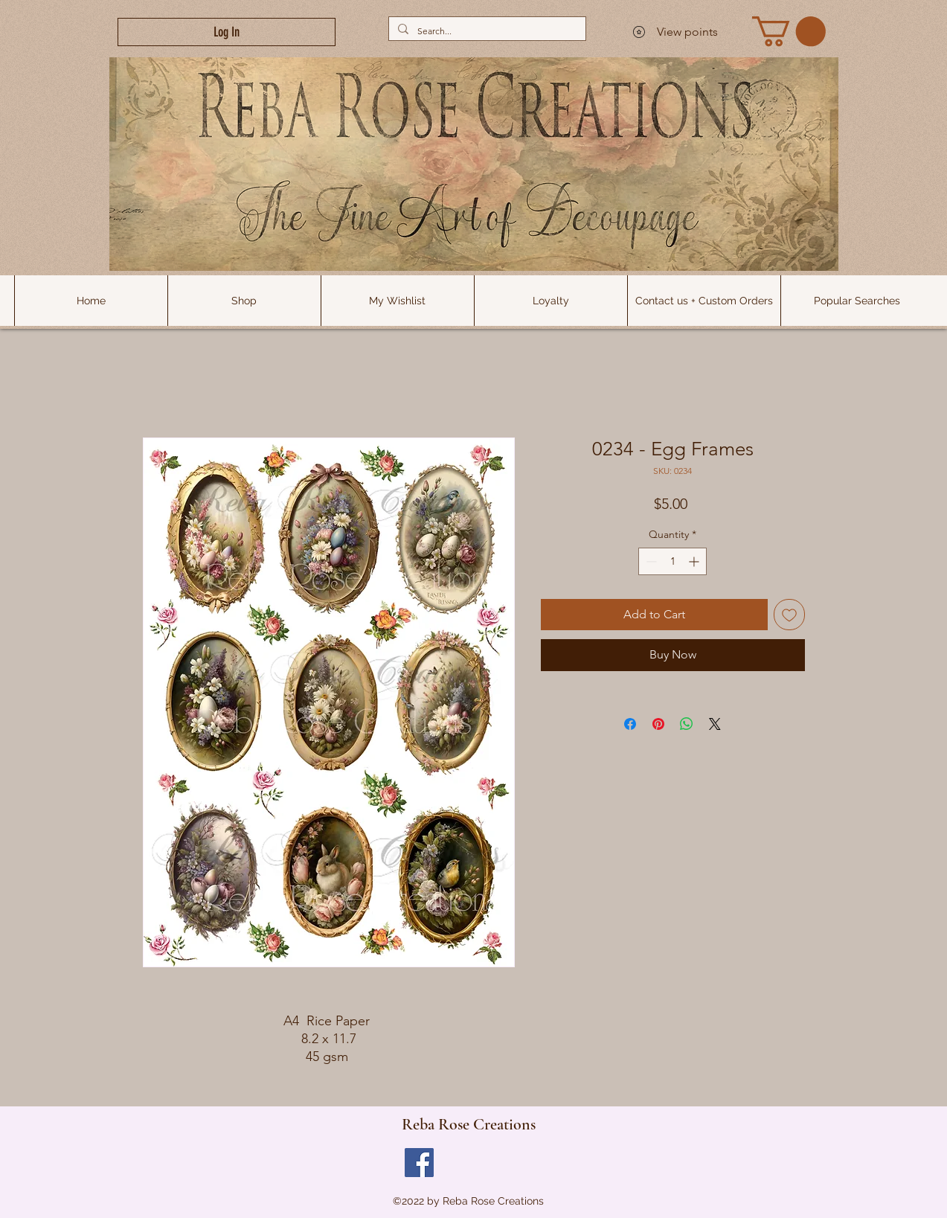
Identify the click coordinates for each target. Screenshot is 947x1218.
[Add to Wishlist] (789, 614)
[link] (789, 31)
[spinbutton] (672, 561)
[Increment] (695, 561)
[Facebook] (419, 1162)
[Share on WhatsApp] (687, 724)
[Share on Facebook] (630, 724)
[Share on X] (715, 724)
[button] (857, 300)
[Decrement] (650, 561)
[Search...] (485, 31)
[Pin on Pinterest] (658, 724)
